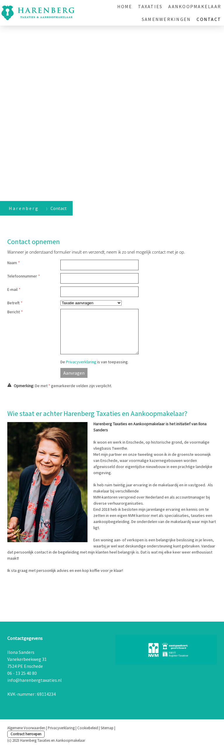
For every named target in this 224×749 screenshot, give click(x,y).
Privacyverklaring (81, 361)
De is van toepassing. (94, 361)
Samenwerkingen (166, 19)
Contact (209, 19)
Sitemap (107, 727)
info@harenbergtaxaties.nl (34, 680)
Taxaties (150, 6)
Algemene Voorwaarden (26, 727)
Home (124, 6)
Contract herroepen (25, 734)
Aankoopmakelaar (194, 6)
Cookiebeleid (87, 727)
